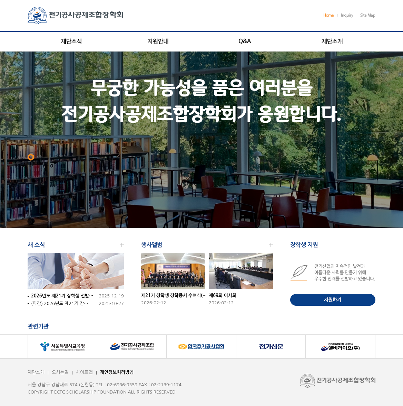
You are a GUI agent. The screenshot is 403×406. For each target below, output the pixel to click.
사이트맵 (84, 372)
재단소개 (36, 372)
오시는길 (60, 372)
